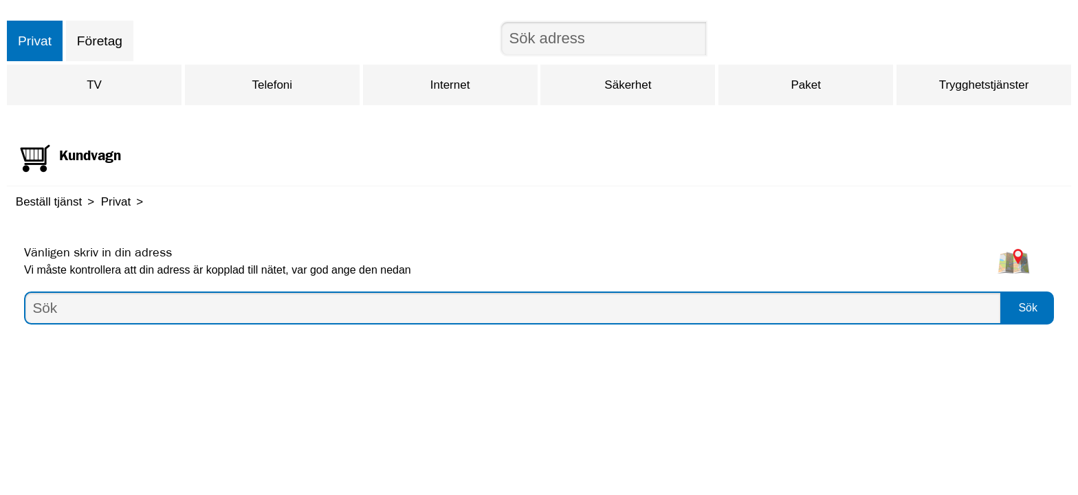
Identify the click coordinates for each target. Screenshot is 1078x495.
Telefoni (272, 84)
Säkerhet (627, 84)
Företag (99, 41)
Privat (35, 41)
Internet (450, 84)
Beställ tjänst (49, 201)
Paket (805, 84)
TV (94, 84)
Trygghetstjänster (984, 84)
